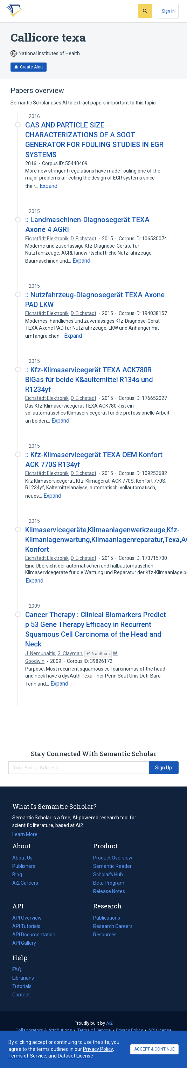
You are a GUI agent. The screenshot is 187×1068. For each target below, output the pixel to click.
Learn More (24, 834)
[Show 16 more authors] (98, 654)
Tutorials (22, 986)
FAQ (16, 969)
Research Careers (113, 926)
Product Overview (112, 858)
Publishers (23, 866)
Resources (105, 934)
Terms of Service (94, 1030)
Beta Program (108, 883)
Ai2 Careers (25, 883)
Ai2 (109, 1023)
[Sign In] (168, 11)
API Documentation (33, 934)
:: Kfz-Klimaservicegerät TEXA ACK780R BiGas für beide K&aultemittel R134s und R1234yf (89, 380)
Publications (106, 918)
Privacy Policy (129, 1030)
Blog (20, 874)
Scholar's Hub (108, 874)
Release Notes (109, 891)
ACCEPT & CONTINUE (154, 1049)
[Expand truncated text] (48, 186)
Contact (21, 994)
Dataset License (75, 1056)
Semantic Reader (112, 866)
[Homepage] (13, 11)
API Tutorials (26, 926)
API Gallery (24, 943)
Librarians (23, 978)
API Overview (27, 918)
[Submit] (145, 11)
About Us (22, 858)
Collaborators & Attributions (43, 1030)
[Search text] (82, 11)
